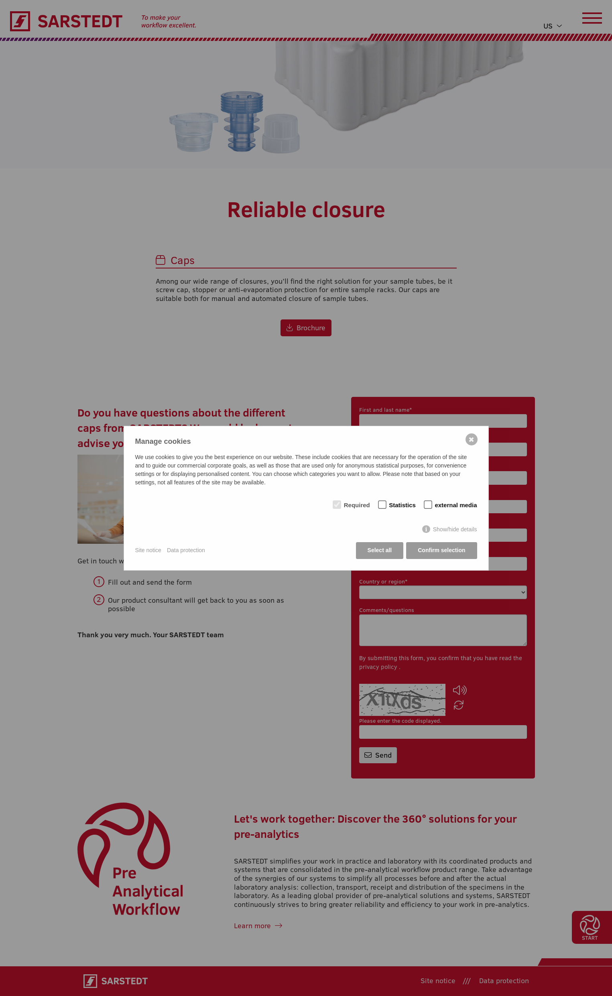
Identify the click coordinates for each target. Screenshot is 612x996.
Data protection (186, 550)
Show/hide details (455, 529)
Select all (380, 550)
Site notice (148, 550)
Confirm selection (441, 550)
